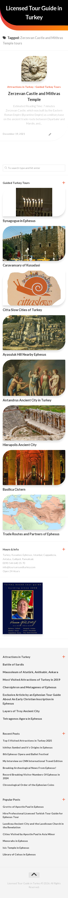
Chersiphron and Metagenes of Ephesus (29, 687)
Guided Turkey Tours (48, 86)
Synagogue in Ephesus (19, 221)
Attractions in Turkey (20, 86)
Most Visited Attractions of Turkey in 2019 (31, 679)
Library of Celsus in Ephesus (19, 854)
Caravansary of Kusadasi (21, 265)
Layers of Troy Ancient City (21, 711)
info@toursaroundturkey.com (19, 567)
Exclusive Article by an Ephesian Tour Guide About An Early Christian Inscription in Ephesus (32, 699)
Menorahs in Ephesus (15, 840)
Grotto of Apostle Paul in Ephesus (23, 806)
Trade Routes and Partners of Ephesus (31, 534)
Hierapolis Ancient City (20, 445)
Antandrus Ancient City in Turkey (27, 400)
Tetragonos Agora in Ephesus (22, 718)
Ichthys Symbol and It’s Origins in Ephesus (28, 747)
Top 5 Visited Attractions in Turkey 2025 (27, 740)
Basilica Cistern (14, 489)
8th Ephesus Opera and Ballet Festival (25, 754)
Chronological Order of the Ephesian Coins (28, 784)
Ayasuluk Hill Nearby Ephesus (24, 354)
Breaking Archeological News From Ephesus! (29, 767)
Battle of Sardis (13, 664)
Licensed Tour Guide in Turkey (34, 13)
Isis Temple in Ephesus (16, 847)
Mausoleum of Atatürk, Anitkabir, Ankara (30, 672)
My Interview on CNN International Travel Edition (33, 761)
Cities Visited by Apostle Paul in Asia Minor (29, 834)
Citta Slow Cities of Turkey (22, 310)
